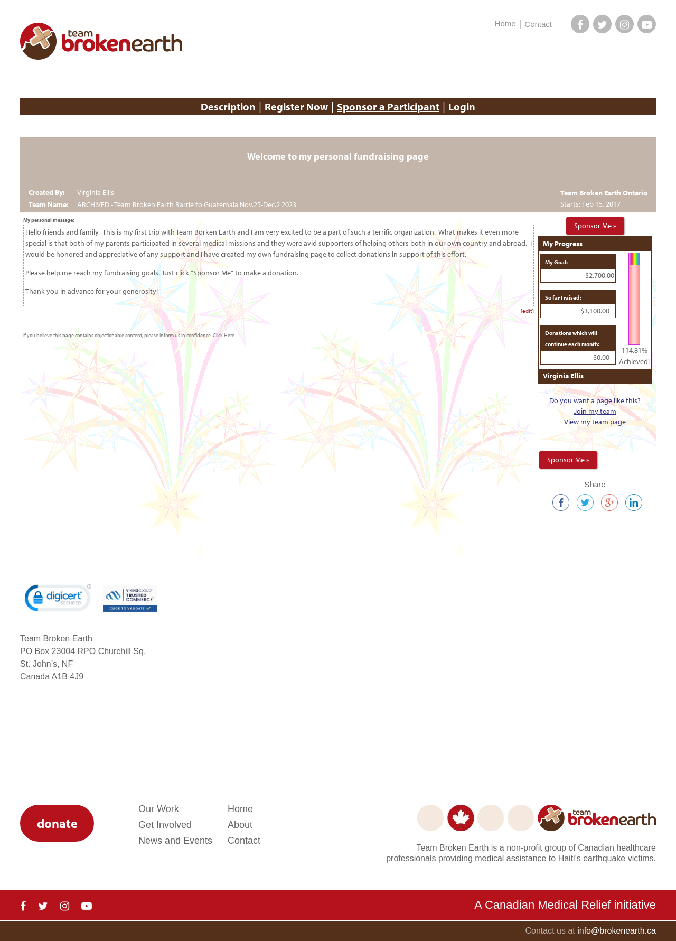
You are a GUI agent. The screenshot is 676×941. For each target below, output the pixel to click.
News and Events (175, 840)
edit (527, 310)
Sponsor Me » (595, 225)
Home (505, 23)
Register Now (296, 106)
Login (461, 106)
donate (57, 823)
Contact (538, 24)
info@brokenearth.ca (616, 930)
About (240, 824)
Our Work (158, 809)
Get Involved (165, 824)
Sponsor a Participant (388, 106)
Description (228, 106)
